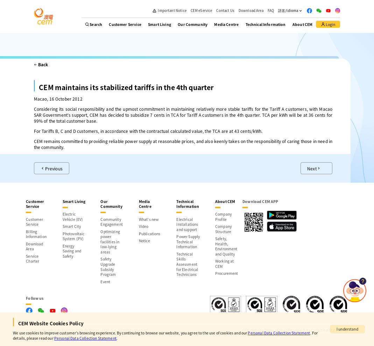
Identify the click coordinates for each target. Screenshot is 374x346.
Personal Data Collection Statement (279, 332)
